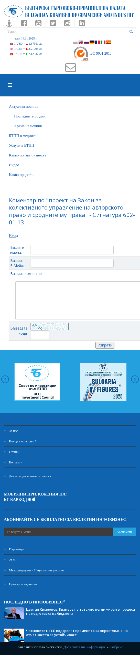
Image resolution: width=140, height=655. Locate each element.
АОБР (10, 560)
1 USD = (26, 43)
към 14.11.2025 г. (26, 38)
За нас (11, 431)
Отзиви (11, 452)
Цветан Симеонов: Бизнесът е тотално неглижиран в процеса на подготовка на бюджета (80, 611)
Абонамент (124, 532)
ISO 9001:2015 (92, 53)
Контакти (13, 462)
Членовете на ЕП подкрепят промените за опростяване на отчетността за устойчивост (77, 632)
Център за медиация (21, 584)
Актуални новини (23, 106)
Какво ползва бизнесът (27, 155)
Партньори (14, 549)
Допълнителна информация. (84, 647)
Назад (13, 236)
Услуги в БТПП (21, 145)
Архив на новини (28, 126)
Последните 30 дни (29, 116)
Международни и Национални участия (34, 570)
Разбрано (116, 647)
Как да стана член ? (20, 441)
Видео (14, 165)
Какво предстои (22, 175)
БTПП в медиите (22, 136)
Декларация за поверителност (27, 476)
